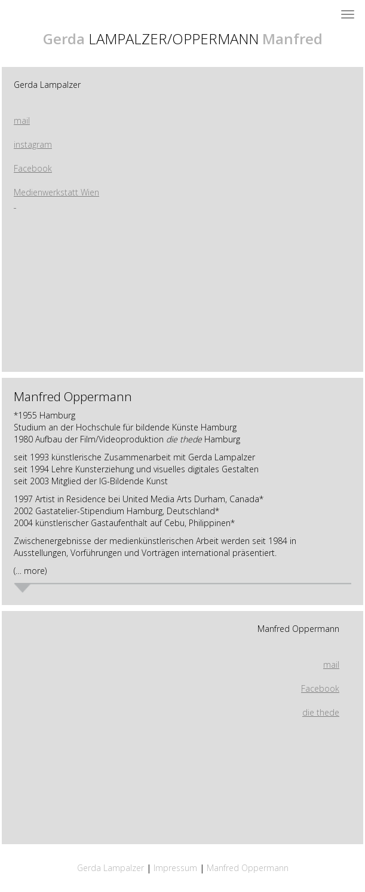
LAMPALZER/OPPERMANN (173, 38)
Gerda (64, 38)
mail (22, 120)
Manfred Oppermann (298, 628)
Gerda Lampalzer (47, 84)
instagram (33, 144)
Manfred (292, 38)
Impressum (177, 867)
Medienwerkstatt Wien (56, 192)
